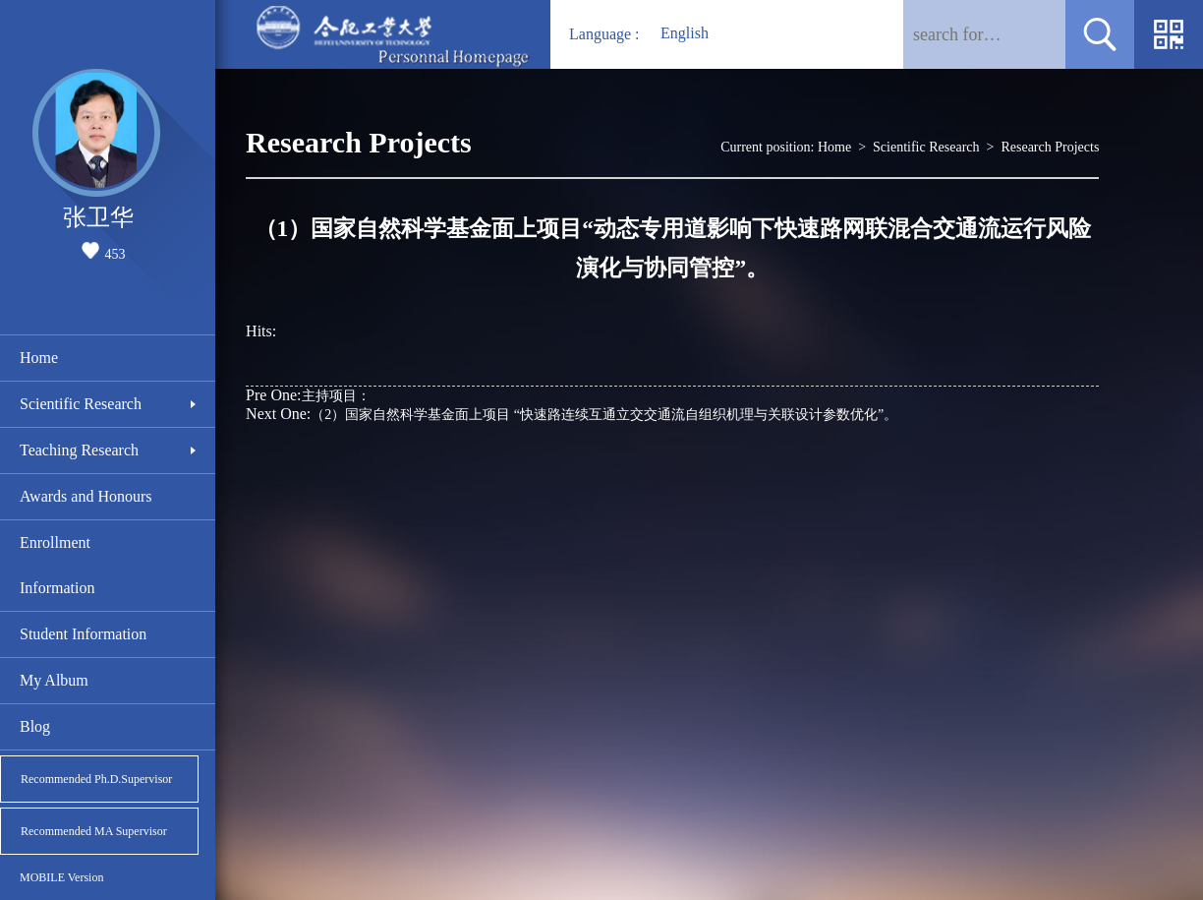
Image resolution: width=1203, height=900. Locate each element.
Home (39, 357)
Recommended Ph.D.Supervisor (96, 779)
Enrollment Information (57, 565)
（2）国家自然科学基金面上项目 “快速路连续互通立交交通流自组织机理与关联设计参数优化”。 (571, 413)
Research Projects (1050, 147)
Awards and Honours (86, 496)
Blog (35, 726)
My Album (54, 680)
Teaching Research (79, 450)
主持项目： (308, 395)
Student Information (83, 634)
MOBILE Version (61, 877)
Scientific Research (81, 403)
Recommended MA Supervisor (94, 831)
